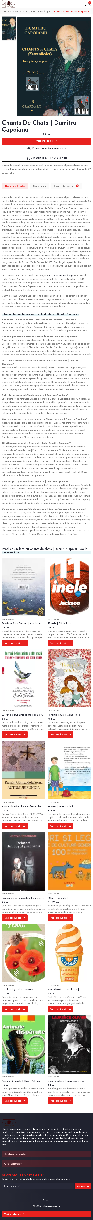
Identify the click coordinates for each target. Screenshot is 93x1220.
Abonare (82, 1186)
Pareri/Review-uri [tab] (66, 186)
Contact (46, 1200)
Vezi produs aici (46, 141)
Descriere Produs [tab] (15, 186)
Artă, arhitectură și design (37, 11)
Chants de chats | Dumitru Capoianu (72, 11)
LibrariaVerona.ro (12, 11)
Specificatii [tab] (39, 186)
